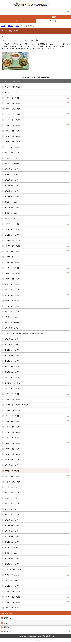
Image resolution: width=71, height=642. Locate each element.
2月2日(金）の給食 (11, 218)
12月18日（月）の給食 (12, 240)
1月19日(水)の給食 (11, 580)
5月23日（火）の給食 (12, 339)
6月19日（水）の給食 (12, 169)
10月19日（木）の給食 (12, 279)
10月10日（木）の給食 (12, 142)
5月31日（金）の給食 (12, 180)
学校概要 (53, 17)
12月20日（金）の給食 (12, 103)
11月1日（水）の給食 (12, 268)
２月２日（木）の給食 (12, 383)
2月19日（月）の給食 (12, 207)
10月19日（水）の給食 (12, 449)
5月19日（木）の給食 (12, 504)
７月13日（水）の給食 (12, 482)
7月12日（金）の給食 (12, 147)
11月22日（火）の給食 (12, 427)
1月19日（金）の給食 (12, 229)
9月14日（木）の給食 (12, 295)
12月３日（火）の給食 (12, 114)
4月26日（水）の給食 (12, 350)
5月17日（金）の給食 (12, 185)
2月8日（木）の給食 (12, 213)
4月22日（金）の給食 (12, 520)
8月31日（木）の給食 (12, 301)
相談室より (7, 631)
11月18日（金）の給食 (12, 432)
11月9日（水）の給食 (12, 438)
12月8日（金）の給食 (12, 251)
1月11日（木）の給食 (12, 235)
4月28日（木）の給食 (12, 515)
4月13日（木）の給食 (12, 361)
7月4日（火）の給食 (12, 323)
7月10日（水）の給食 (12, 153)
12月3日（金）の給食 (12, 608)
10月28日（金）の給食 (12, 443)
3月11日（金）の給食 (12, 542)
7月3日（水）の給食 (12, 164)
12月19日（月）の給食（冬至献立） (17, 405)
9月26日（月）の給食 (12, 460)
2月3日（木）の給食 (12, 575)
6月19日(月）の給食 (12, 328)
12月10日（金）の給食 (12, 602)
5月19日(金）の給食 (12, 344)
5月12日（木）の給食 (12, 509)
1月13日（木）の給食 (12, 586)
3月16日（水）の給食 (12, 536)
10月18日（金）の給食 (12, 136)
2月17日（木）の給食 (12, 564)
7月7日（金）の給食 (12, 317)
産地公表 (6, 627)
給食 (17, 26)
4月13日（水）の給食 (12, 525)
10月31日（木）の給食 (12, 131)
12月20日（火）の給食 (12, 399)
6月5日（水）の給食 (12, 174)
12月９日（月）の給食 (12, 109)
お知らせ (18, 21)
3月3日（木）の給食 (12, 553)
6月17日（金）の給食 (12, 493)
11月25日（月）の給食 (12, 120)
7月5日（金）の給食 (12, 158)
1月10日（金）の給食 (12, 98)
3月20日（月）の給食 (12, 366)
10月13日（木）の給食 (12, 454)
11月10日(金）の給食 (12, 262)
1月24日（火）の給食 (12, 388)
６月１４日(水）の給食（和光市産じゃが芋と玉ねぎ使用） (25, 333)
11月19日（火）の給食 (12, 125)
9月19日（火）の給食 (12, 290)
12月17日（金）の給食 (12, 597)
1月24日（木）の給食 (12, 224)
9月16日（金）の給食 (12, 465)
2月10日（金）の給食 (12, 377)
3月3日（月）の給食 (12, 92)
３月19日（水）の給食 (12, 87)
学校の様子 (7, 618)
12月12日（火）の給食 (12, 246)
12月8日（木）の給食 (12, 416)
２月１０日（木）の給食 (13, 569)
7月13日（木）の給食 (12, 312)
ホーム (17, 17)
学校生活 (53, 21)
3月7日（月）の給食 (12, 547)
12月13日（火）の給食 (12, 410)
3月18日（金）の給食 (12, 531)
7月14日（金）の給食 (12, 306)
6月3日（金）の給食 (12, 498)
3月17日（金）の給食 (12, 372)
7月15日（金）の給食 (12, 476)
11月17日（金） (10, 257)
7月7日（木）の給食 (12, 487)
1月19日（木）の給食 (12, 394)
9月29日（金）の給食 (12, 284)
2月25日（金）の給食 (12, 558)
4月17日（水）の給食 (12, 191)
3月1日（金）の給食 (12, 202)
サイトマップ (35, 640)
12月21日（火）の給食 (12, 591)
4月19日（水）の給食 (12, 355)
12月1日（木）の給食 (12, 421)
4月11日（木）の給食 (12, 196)
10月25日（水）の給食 (12, 273)
